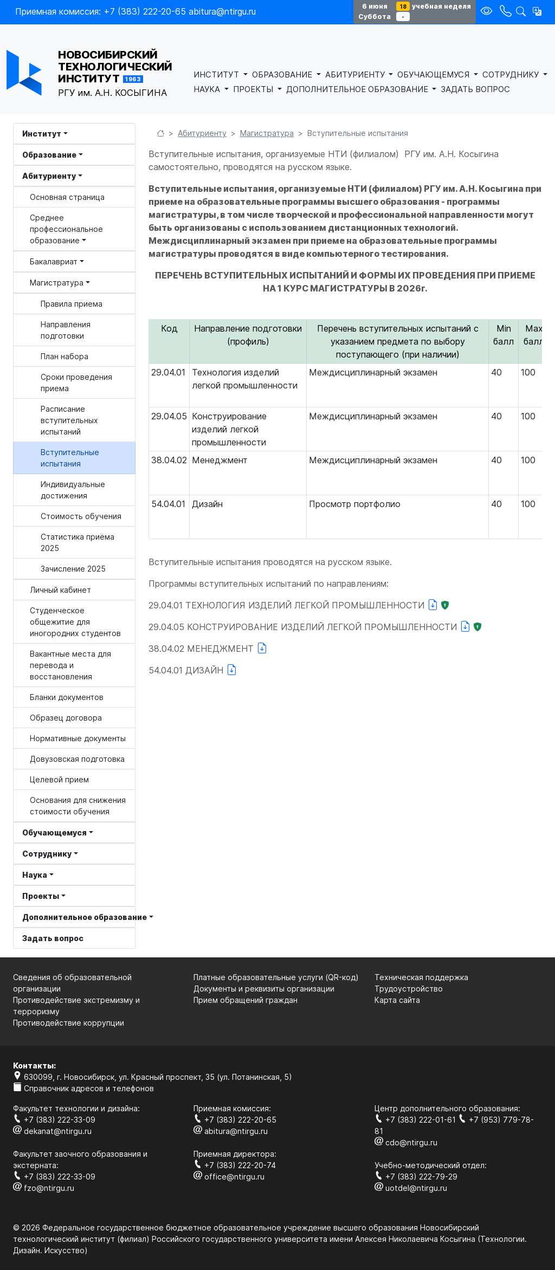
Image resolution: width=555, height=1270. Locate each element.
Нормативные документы (78, 738)
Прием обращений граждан (245, 1000)
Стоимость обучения (81, 516)
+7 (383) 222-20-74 (234, 1165)
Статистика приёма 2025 (77, 542)
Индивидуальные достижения (73, 490)
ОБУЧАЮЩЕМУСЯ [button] (434, 74)
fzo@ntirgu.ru (43, 1188)
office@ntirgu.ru (228, 1176)
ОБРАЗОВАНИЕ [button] (283, 74)
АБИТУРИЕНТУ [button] (356, 74)
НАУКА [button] (207, 89)
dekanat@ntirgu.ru (52, 1131)
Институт (41, 133)
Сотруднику (47, 853)
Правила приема (71, 303)
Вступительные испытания (70, 458)
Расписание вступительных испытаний (69, 420)
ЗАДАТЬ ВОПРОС (475, 89)
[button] (537, 11)
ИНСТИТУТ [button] (217, 74)
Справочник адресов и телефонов (83, 1088)
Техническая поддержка (421, 977)
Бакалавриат (54, 261)
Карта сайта (397, 1000)
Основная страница (67, 197)
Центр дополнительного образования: (447, 1108)
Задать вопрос (52, 938)
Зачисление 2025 (73, 568)
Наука (34, 874)
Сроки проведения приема (76, 382)
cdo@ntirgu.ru (406, 1142)
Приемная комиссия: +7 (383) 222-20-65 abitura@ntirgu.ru (135, 11)
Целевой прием (59, 779)
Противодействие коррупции (68, 1022)
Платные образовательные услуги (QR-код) (276, 977)
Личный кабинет (60, 589)
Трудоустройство (409, 988)
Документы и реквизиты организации (263, 988)
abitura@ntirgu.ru (230, 1131)
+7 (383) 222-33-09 (54, 1119)
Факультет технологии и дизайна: (76, 1108)
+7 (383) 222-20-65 (234, 1119)
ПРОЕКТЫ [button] (254, 89)
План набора (64, 356)
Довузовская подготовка (77, 758)
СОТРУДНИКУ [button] (511, 74)
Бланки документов (67, 697)
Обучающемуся (54, 832)
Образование (49, 154)
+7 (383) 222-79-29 (416, 1176)
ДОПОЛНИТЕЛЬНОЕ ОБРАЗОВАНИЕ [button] (358, 89)
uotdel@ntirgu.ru (411, 1188)
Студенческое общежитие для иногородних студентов (75, 622)
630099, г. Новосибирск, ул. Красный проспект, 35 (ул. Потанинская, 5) (152, 1076)
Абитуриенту (49, 175)
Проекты (40, 895)
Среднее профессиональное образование (66, 229)
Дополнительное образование (78, 917)
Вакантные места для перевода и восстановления (70, 665)
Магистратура (56, 282)
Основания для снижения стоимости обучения (78, 805)
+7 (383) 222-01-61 (416, 1119)
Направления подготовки (66, 330)
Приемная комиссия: (232, 1108)
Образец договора (66, 717)
